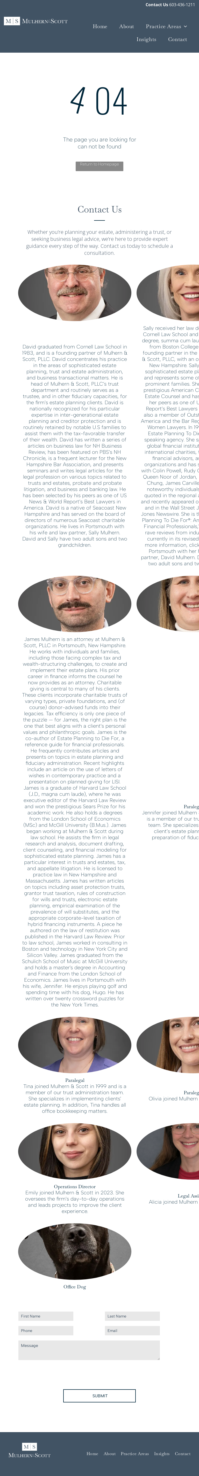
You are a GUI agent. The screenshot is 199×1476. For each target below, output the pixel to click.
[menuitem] (102, 26)
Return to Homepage (99, 164)
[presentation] (57, 1374)
